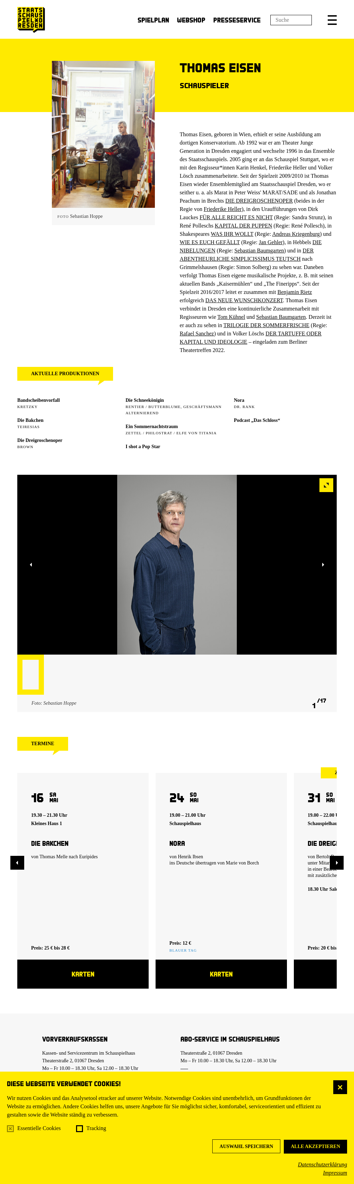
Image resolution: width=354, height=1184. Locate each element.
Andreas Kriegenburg (296, 234)
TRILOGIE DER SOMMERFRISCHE (266, 325)
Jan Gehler (271, 242)
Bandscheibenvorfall (38, 400)
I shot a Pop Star (142, 446)
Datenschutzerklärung (322, 1164)
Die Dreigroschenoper (40, 440)
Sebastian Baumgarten (259, 250)
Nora (239, 400)
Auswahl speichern (246, 1146)
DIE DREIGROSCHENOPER (259, 201)
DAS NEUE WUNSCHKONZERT (244, 300)
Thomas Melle (53, 856)
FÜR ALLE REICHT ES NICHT (236, 217)
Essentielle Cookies (39, 1128)
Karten (83, 974)
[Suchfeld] (291, 20)
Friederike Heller (223, 209)
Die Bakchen (30, 420)
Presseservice (237, 20)
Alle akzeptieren (315, 1146)
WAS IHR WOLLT (232, 234)
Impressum (335, 1173)
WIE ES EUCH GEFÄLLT (210, 242)
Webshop (191, 20)
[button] (332, 20)
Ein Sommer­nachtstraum (151, 426)
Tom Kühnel (231, 317)
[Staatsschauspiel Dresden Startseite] (31, 20)
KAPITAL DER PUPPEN (243, 226)
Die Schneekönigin (144, 400)
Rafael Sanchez (197, 333)
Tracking (96, 1128)
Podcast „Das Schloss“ (257, 420)
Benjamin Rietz (294, 292)
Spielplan (153, 20)
